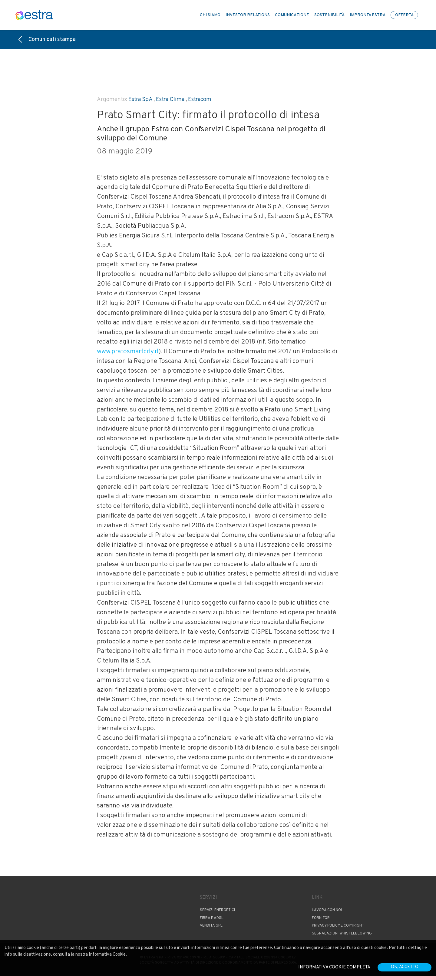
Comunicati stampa (47, 39)
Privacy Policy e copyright (338, 925)
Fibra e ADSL (211, 918)
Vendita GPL (211, 925)
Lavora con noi (327, 910)
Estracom (199, 99)
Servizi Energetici (217, 910)
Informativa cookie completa (334, 967)
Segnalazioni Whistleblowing (342, 933)
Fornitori (321, 918)
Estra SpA (140, 99)
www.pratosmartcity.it (128, 351)
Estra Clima (170, 99)
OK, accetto (404, 967)
